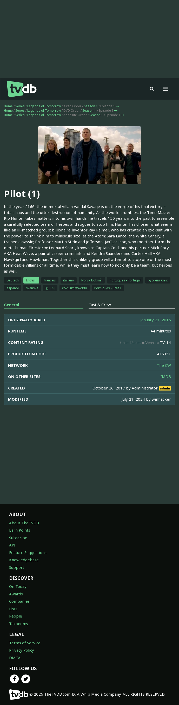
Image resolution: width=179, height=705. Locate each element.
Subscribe (18, 537)
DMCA (15, 657)
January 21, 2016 (155, 319)
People (15, 616)
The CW (164, 365)
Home (8, 106)
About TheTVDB (24, 522)
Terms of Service (25, 642)
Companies (19, 601)
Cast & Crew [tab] (100, 304)
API (12, 544)
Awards (16, 593)
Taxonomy (18, 623)
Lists (13, 608)
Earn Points (19, 530)
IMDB (166, 376)
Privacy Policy (21, 650)
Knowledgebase (24, 559)
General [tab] (11, 304)
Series (20, 106)
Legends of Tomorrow (44, 106)
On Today (17, 586)
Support (16, 567)
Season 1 (91, 106)
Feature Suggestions (28, 552)
